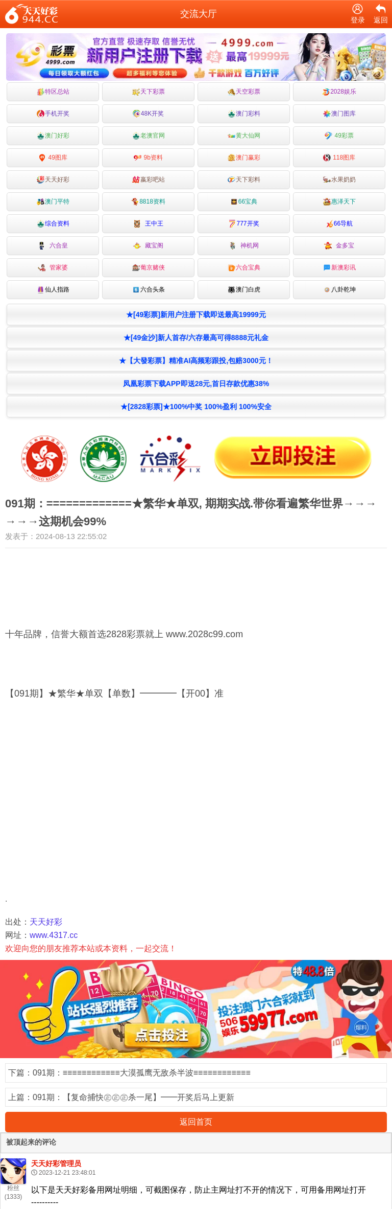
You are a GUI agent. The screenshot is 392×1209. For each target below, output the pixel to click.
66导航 (339, 224)
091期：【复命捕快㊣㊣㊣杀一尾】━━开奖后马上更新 (133, 1097)
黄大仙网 (244, 136)
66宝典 (243, 202)
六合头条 (148, 290)
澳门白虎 (244, 290)
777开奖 (243, 224)
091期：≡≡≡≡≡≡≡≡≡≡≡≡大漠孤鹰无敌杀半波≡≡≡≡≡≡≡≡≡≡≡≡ (142, 1072)
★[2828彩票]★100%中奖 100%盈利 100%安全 (196, 406)
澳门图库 (339, 114)
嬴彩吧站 (148, 180)
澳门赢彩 (244, 158)
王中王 (148, 224)
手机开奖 (53, 114)
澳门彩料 (244, 114)
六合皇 (53, 246)
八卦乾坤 (339, 290)
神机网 (244, 246)
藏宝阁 (148, 246)
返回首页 (196, 1121)
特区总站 (53, 92)
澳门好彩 (53, 136)
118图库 (339, 158)
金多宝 (339, 246)
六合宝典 (244, 268)
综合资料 (53, 224)
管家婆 (53, 268)
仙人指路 (53, 290)
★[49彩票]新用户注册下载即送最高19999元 (196, 314)
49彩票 (339, 136)
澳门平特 (53, 202)
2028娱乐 (339, 92)
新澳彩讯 (339, 268)
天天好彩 (53, 180)
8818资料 (148, 202)
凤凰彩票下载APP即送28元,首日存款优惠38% (196, 383)
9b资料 (148, 158)
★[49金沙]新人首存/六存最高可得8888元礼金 (196, 337)
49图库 (52, 158)
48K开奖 (148, 114)
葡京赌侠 (148, 268)
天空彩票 (244, 92)
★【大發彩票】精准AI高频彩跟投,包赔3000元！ (196, 360)
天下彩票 (148, 92)
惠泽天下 (339, 202)
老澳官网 (148, 136)
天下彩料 (244, 180)
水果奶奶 (339, 180)
